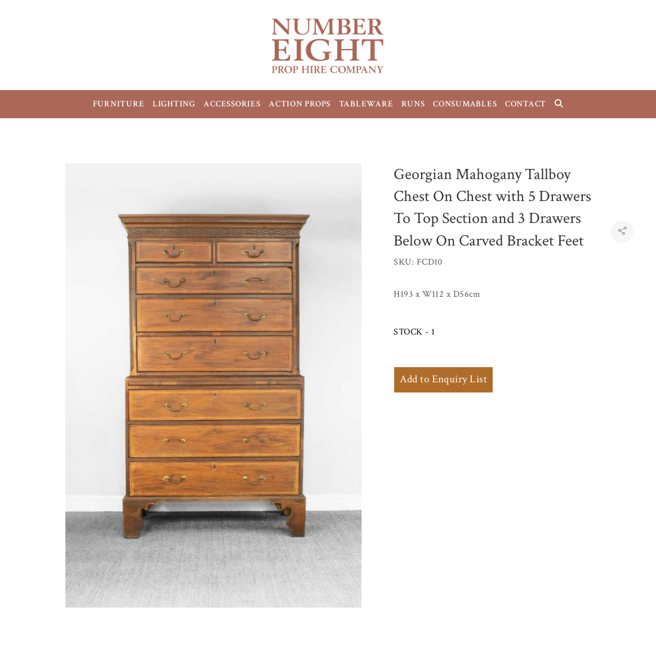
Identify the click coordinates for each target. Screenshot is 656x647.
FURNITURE (119, 104)
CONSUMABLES (465, 104)
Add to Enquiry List (443, 379)
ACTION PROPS (300, 104)
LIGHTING (174, 104)
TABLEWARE (366, 104)
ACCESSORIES (231, 104)
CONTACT (525, 104)
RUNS (413, 104)
